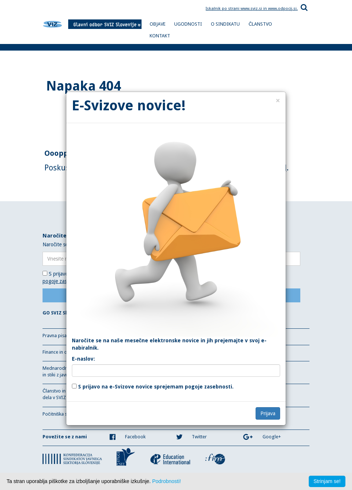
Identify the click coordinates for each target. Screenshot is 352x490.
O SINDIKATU (225, 24)
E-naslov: (83, 359)
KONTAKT (160, 35)
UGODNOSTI (188, 24)
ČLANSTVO (260, 24)
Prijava (267, 413)
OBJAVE (157, 24)
